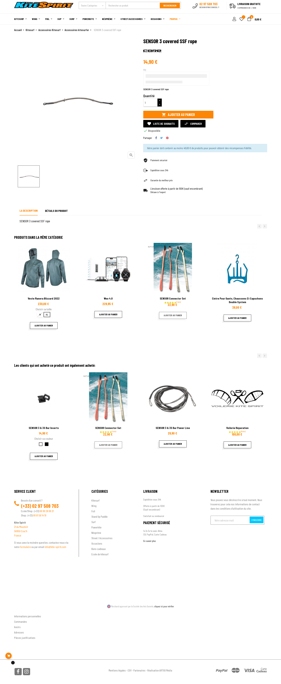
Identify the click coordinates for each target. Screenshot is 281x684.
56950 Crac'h (20, 531)
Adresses (19, 632)
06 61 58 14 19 (39, 515)
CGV (129, 670)
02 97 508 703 (45, 506)
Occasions (96, 543)
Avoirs (17, 627)
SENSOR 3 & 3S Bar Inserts (44, 427)
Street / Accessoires (101, 538)
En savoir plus (149, 540)
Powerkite (96, 527)
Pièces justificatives (24, 637)
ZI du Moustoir (21, 526)
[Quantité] (150, 102)
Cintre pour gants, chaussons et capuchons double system (237, 300)
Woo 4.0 (108, 298)
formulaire (25, 546)
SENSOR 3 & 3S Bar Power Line (173, 427)
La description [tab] (29, 210)
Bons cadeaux (98, 548)
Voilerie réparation (237, 427)
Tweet (161, 138)
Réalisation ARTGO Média (159, 670)
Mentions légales (117, 670)
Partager (156, 138)
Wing (93, 505)
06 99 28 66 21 (47, 510)
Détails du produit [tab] (56, 210)
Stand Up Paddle (99, 516)
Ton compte (20, 610)
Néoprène (96, 532)
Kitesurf (95, 500)
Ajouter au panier (178, 114)
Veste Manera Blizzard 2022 (44, 298)
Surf (93, 521)
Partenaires (139, 670)
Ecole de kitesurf (99, 554)
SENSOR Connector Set (173, 298)
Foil (93, 511)
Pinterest (167, 138)
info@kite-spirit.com (55, 546)
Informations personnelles (27, 616)
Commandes (20, 621)
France (17, 535)
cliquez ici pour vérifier (164, 606)
